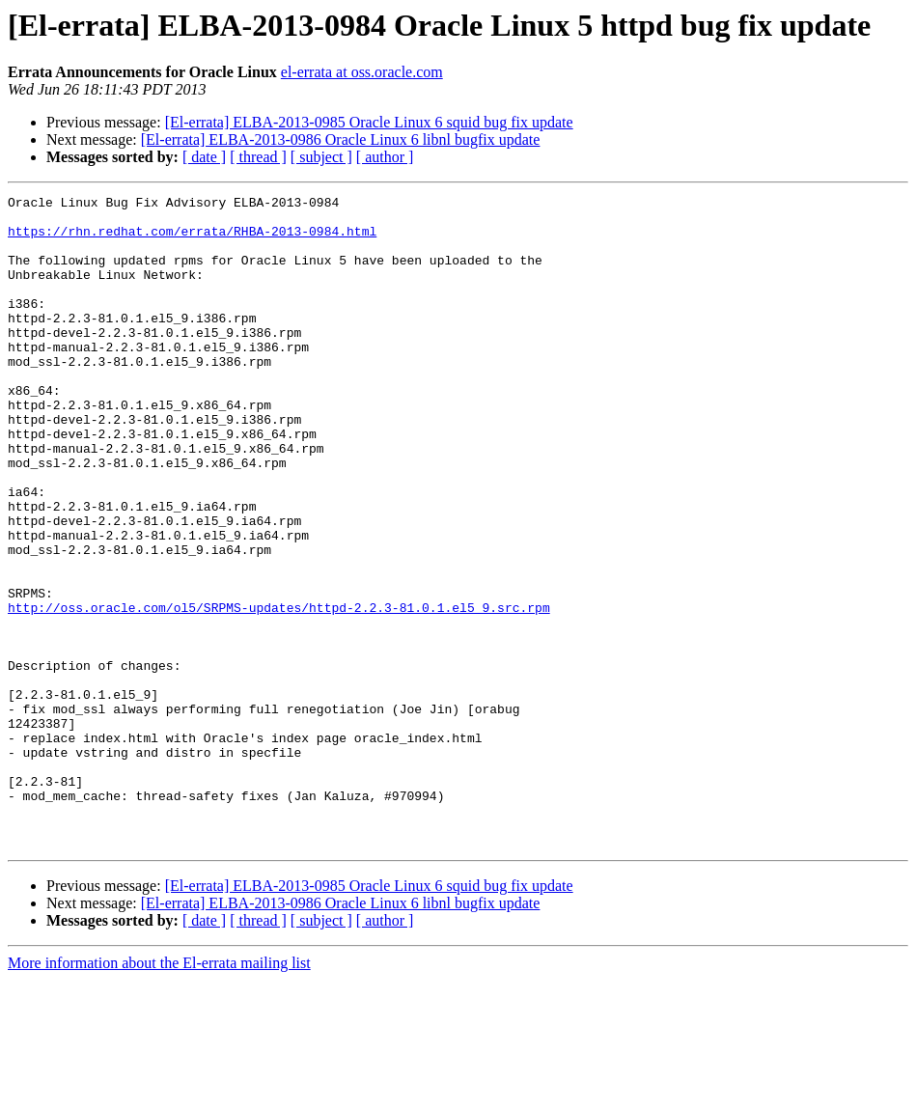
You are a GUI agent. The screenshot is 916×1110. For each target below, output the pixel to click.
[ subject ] (321, 157)
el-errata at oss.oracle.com (362, 72)
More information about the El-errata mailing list (159, 1093)
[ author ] (385, 157)
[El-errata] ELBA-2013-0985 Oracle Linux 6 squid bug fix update (369, 122)
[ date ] (204, 157)
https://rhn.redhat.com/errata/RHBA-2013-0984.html (192, 239)
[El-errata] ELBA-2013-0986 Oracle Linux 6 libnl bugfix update (341, 139)
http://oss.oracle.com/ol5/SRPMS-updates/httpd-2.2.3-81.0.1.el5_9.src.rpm (279, 691)
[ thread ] (258, 157)
